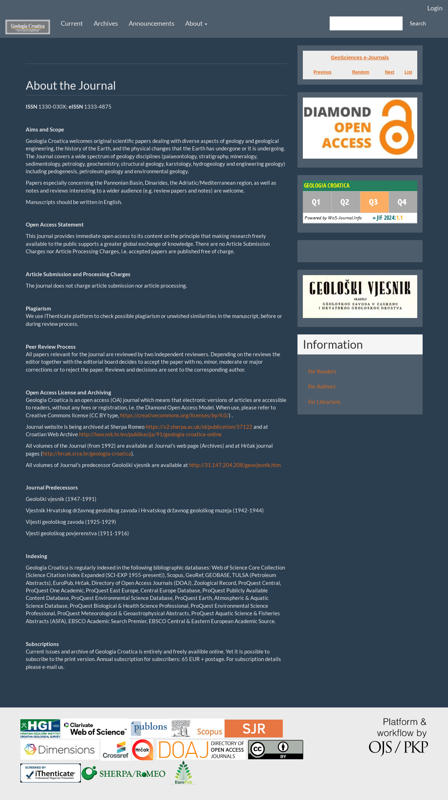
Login (435, 8)
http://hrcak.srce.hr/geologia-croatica (87, 453)
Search (418, 23)
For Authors (322, 386)
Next (389, 72)
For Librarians (324, 401)
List (408, 72)
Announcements (151, 23)
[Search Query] (366, 23)
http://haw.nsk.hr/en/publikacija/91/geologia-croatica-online (150, 434)
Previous (323, 72)
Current (72, 23)
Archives (106, 23)
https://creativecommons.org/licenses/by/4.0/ (174, 415)
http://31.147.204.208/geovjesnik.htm (235, 465)
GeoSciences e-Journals (360, 57)
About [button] (196, 23)
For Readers (322, 371)
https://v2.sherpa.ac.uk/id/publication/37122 (199, 426)
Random (360, 72)
